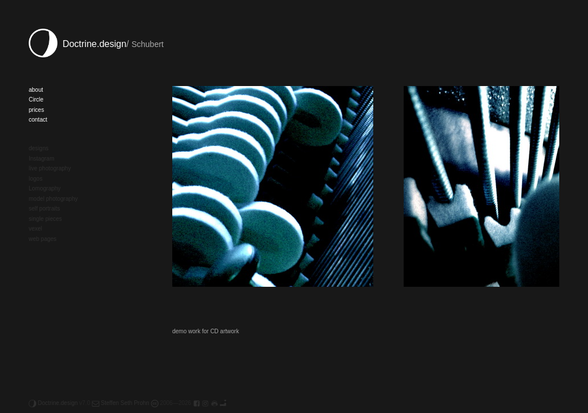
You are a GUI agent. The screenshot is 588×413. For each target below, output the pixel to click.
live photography (50, 168)
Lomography (45, 188)
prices (36, 110)
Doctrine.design (77, 44)
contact (38, 119)
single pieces (45, 219)
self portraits (44, 208)
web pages (42, 239)
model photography (53, 199)
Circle (36, 99)
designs (38, 148)
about (36, 90)
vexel (35, 228)
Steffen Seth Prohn (120, 403)
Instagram (41, 158)
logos (35, 179)
